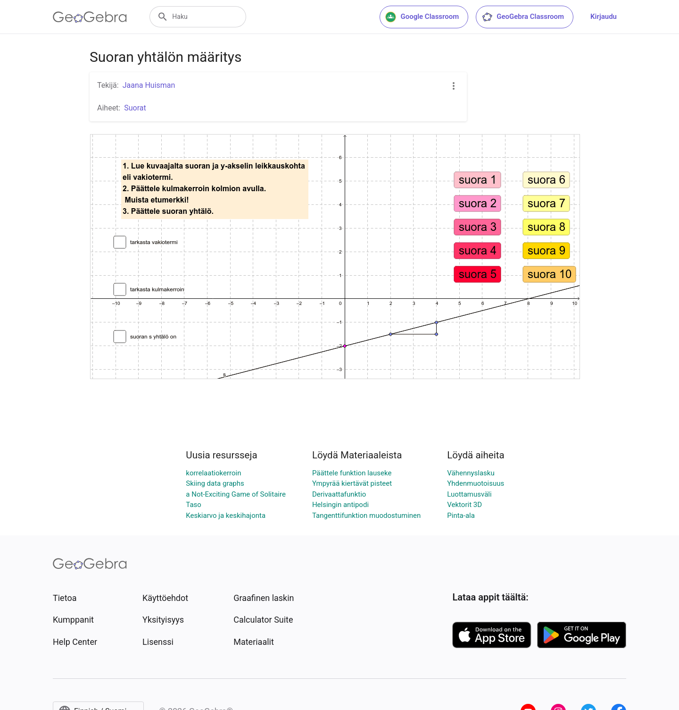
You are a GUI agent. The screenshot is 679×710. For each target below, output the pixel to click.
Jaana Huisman (149, 85)
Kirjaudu (603, 16)
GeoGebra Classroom (522, 17)
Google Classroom (422, 17)
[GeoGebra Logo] (90, 17)
